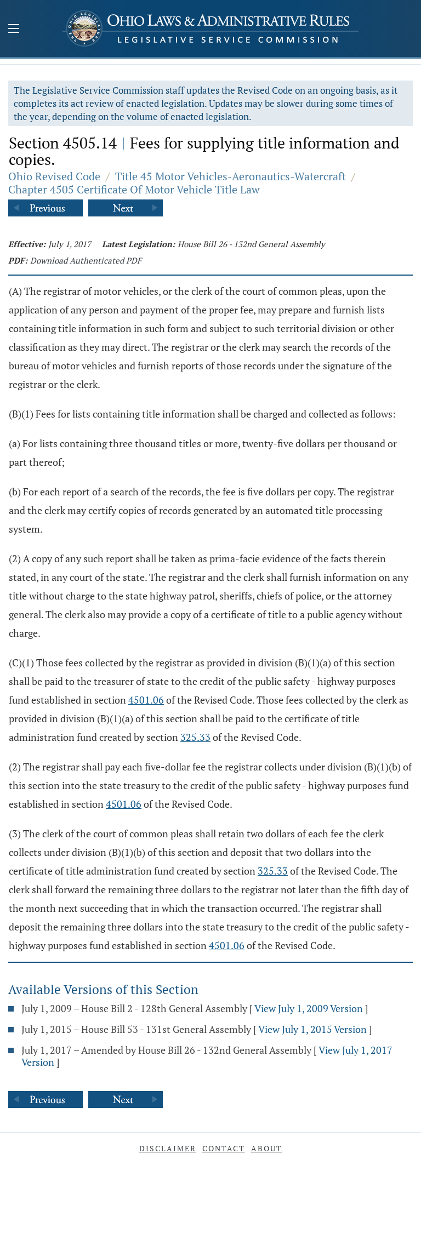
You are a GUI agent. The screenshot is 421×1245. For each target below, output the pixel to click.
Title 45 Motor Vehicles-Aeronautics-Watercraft (230, 176)
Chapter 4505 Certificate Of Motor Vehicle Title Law (134, 189)
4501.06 (146, 699)
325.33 (195, 737)
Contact (223, 1148)
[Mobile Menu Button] (13, 29)
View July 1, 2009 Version (308, 1008)
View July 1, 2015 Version (312, 1029)
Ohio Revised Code (54, 176)
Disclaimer (167, 1148)
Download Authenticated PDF (85, 260)
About (266, 1148)
